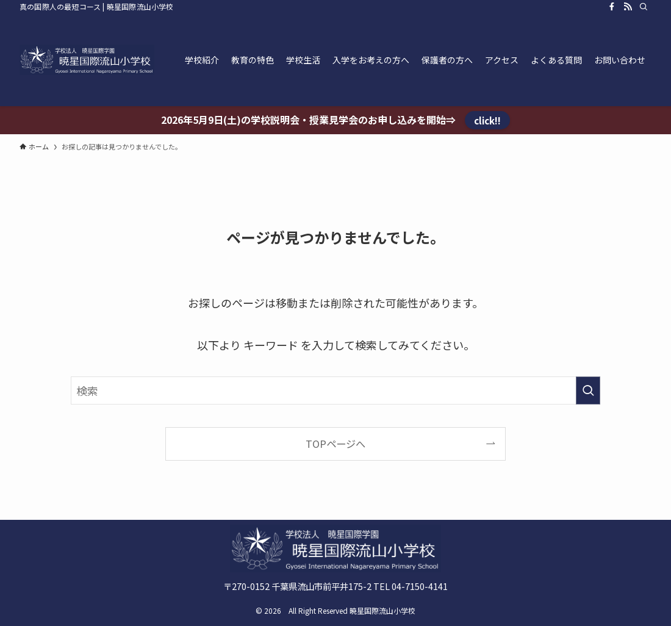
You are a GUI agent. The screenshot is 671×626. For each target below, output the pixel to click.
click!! (487, 120)
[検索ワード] (335, 390)
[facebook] (612, 6)
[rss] (628, 6)
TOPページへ (335, 443)
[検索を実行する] (588, 390)
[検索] (643, 6)
